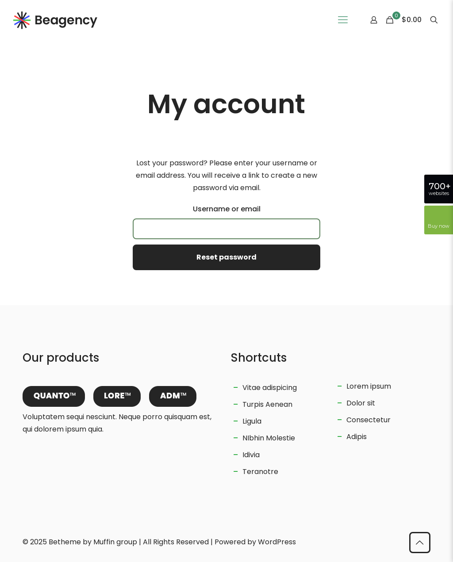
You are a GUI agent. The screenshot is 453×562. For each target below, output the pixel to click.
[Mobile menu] (342, 19)
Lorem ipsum (368, 386)
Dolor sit (360, 403)
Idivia (251, 455)
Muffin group (115, 542)
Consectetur (368, 420)
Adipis (356, 437)
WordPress (277, 542)
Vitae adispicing (269, 387)
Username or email (227, 209)
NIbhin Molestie (268, 438)
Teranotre (260, 471)
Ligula (251, 421)
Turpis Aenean (267, 404)
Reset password (226, 257)
